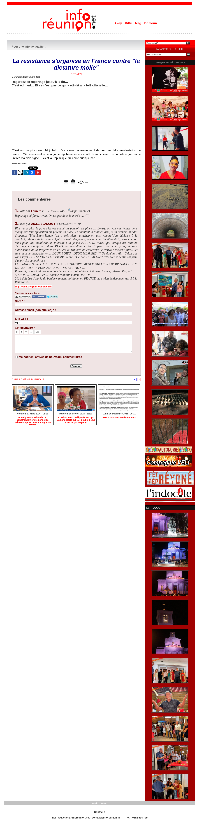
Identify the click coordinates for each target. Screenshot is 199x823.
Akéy (118, 23)
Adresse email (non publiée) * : (35, 310)
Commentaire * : (25, 327)
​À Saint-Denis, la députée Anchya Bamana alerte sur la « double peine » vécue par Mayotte (75, 420)
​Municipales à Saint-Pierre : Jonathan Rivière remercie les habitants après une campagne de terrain (32, 420)
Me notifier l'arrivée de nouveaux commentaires (50, 356)
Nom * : (20, 301)
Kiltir (129, 23)
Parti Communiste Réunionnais (119, 417)
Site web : (21, 318)
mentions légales (99, 803)
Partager (83, 182)
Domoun (150, 23)
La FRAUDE (153, 507)
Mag (138, 23)
